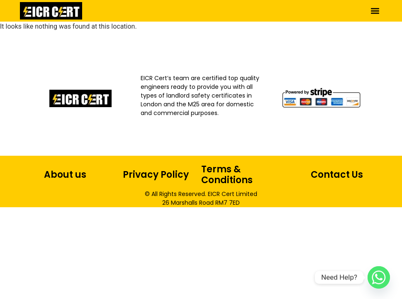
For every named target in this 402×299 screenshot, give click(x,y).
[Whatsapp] (379, 277)
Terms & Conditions (227, 174)
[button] (375, 10)
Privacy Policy (156, 174)
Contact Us (337, 174)
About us (65, 174)
